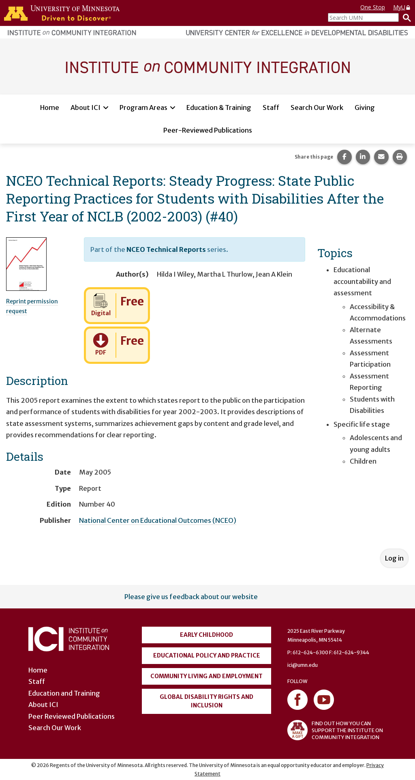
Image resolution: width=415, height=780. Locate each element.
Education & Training (218, 107)
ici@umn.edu (302, 665)
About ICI (86, 107)
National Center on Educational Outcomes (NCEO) (157, 520)
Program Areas (143, 107)
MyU (402, 7)
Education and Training (64, 693)
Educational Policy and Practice (206, 655)
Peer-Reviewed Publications (207, 130)
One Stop (372, 7)
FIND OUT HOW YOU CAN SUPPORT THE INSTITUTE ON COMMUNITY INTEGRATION (335, 730)
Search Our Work (317, 107)
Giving (365, 107)
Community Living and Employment (206, 676)
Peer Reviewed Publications (71, 716)
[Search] (405, 17)
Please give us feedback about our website (191, 597)
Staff (271, 107)
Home (49, 107)
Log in (394, 558)
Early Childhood (206, 634)
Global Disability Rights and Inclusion (206, 701)
